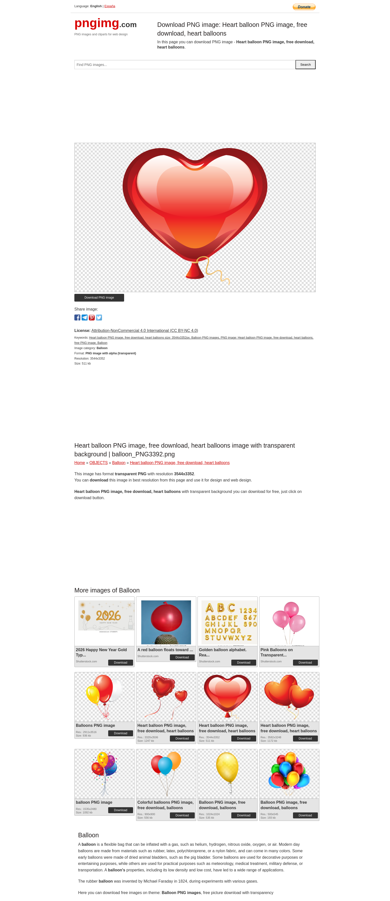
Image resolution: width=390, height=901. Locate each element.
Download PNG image (99, 297)
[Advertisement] (195, 108)
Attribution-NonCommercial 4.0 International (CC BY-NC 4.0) (144, 330)
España (109, 6)
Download (120, 662)
